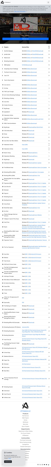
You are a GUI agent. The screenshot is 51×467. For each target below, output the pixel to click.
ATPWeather (25, 435)
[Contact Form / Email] (46, 464)
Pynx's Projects (25, 426)
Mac (40, 334)
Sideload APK (38, 351)
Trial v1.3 (40, 222)
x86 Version (27, 349)
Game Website (38, 215)
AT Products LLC (25, 411)
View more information (20, 11)
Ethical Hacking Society (25, 442)
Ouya (23, 331)
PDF (23, 298)
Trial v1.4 (40, 200)
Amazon (39, 254)
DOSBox (28, 51)
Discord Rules (25, 453)
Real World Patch (38, 127)
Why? (9, 458)
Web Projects (25, 418)
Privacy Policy (25, 455)
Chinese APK (38, 378)
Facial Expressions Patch (39, 228)
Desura (41, 331)
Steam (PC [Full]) (26, 387)
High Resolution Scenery (33, 248)
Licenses (25, 460)
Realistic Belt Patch (34, 227)
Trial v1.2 (40, 183)
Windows (37, 331)
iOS (36, 254)
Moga (26, 331)
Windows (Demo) (41, 386)
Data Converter (42, 231)
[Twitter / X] (40, 464)
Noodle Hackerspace (25, 446)
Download (40, 51)
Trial (39, 172)
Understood (8, 461)
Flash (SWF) (25, 144)
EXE (29, 254)
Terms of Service (25, 451)
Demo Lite (40, 167)
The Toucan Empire (25, 433)
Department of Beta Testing (25, 431)
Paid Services (25, 416)
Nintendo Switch (32, 386)
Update (39, 163)
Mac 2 (32, 331)
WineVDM (34, 51)
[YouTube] (44, 464)
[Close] (49, 6)
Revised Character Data (28, 232)
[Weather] (48, 464)
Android (33, 254)
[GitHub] (38, 464)
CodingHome (25, 444)
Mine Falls (25, 424)
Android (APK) (25, 327)
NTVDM (24, 65)
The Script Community (25, 440)
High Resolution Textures (40, 232)
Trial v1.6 (40, 196)
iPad (31, 330)
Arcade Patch (40, 119)
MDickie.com (25, 39)
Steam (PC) (43, 330)
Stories (25, 420)
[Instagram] (42, 464)
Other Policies (25, 457)
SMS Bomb (25, 422)
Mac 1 (29, 331)
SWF (26, 254)
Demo (35, 152)
